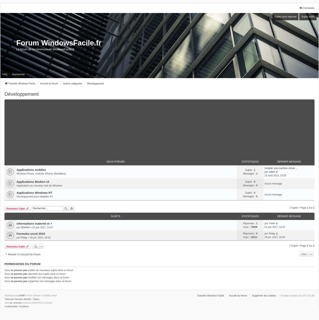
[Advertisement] (159, 127)
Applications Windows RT (34, 192)
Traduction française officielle (17, 299)
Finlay (24, 237)
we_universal (15, 303)
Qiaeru (36, 299)
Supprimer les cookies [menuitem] (264, 295)
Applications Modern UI (32, 181)
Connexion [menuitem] (307, 8)
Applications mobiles (31, 169)
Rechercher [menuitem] (18, 74)
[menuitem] (10, 306)
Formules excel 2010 (30, 233)
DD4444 (25, 227)
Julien (272, 171)
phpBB (21, 295)
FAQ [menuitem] (4, 74)
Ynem (272, 223)
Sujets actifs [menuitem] (308, 16)
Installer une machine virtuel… (280, 168)
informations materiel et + (34, 223)
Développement (21, 94)
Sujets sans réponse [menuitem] (285, 16)
